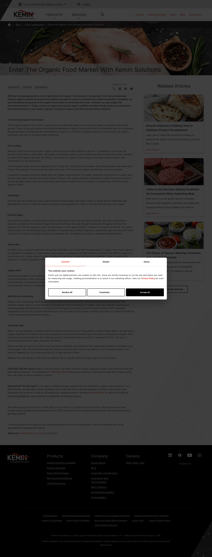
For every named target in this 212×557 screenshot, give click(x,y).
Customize (106, 292)
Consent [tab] (65, 262)
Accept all (145, 292)
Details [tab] (106, 262)
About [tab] (146, 262)
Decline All (67, 292)
